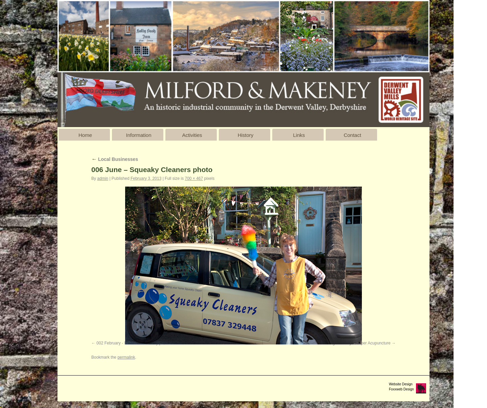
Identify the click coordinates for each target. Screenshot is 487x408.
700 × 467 (194, 178)
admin (102, 178)
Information (138, 135)
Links (299, 135)
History (246, 135)
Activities (192, 135)
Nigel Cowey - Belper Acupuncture (360, 343)
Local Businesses (114, 159)
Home (85, 135)
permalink (126, 357)
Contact (352, 135)
